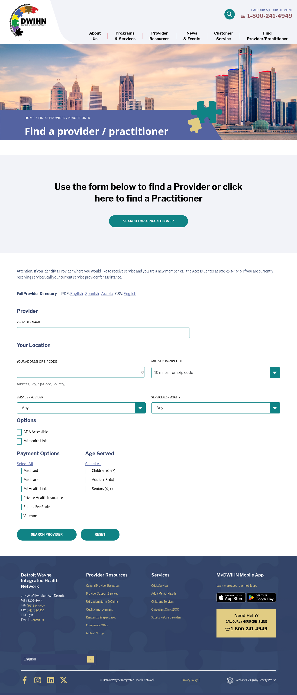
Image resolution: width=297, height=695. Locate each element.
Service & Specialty (166, 397)
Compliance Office (97, 625)
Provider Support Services (102, 593)
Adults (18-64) (103, 479)
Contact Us (37, 620)
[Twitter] (63, 680)
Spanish (92, 293)
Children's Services (162, 601)
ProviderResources (159, 36)
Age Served (99, 453)
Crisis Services (159, 585)
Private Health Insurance (43, 497)
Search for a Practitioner (148, 221)
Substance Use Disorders (166, 617)
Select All (25, 464)
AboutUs (95, 36)
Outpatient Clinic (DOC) (165, 609)
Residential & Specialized (101, 617)
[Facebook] (24, 680)
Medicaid (30, 470)
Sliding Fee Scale (36, 506)
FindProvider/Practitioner (267, 36)
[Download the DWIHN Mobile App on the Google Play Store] (261, 597)
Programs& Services (125, 36)
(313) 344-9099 (36, 605)
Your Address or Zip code (37, 361)
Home (30, 117)
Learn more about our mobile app (236, 585)
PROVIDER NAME (29, 322)
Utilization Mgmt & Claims (102, 601)
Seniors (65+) (102, 488)
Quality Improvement (99, 609)
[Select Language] (58, 659)
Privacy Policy (189, 680)
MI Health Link (35, 440)
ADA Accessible (35, 431)
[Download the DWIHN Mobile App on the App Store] (231, 597)
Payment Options (38, 453)
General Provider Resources (102, 585)
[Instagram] (37, 680)
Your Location (34, 345)
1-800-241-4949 (266, 16)
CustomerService (223, 36)
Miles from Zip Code (166, 361)
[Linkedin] (50, 680)
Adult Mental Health (163, 593)
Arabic (107, 293)
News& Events (191, 36)
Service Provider (30, 397)
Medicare (30, 479)
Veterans (30, 515)
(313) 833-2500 (35, 610)
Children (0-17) (104, 470)
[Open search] (230, 14)
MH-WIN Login (95, 633)
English (76, 293)
